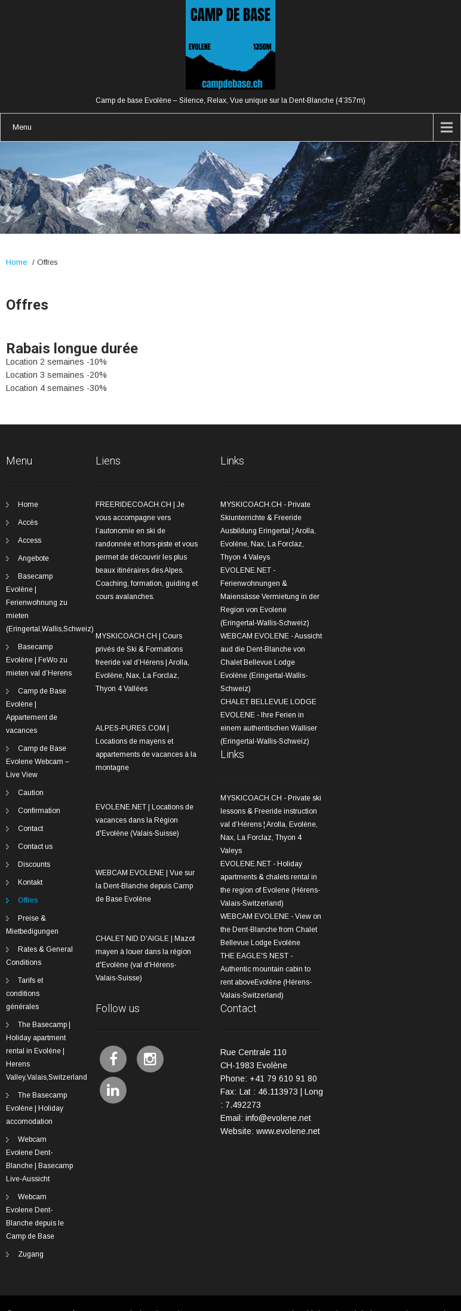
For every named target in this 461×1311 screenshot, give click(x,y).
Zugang (31, 1254)
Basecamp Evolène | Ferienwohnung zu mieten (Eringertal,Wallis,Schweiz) (50, 602)
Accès (28, 522)
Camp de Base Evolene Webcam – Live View (37, 761)
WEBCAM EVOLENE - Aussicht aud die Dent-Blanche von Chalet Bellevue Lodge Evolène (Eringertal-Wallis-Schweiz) (271, 662)
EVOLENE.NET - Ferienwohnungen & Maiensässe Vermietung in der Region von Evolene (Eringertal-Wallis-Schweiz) (269, 596)
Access (29, 540)
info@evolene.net (278, 1118)
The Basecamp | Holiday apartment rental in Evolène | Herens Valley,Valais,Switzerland (46, 1050)
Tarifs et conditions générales (24, 993)
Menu (22, 127)
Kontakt (30, 882)
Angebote (33, 558)
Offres (28, 900)
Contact (30, 828)
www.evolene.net (288, 1131)
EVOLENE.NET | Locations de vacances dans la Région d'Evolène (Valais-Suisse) (144, 820)
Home (16, 262)
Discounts (34, 864)
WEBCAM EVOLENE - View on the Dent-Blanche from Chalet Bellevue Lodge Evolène (270, 929)
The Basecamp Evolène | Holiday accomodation (36, 1108)
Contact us (35, 846)
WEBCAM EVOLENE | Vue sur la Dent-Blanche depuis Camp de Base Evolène (145, 886)
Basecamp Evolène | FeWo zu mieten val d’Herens (39, 660)
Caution (31, 793)
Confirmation (39, 810)
